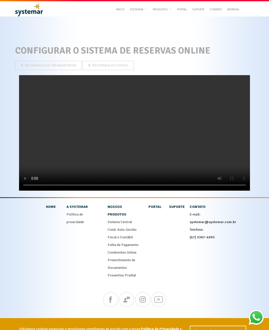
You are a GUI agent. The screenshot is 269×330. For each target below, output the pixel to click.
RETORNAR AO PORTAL (108, 65)
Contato (216, 9)
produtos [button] (162, 9)
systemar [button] (139, 9)
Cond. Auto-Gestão (122, 229)
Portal (182, 9)
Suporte (198, 9)
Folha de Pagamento (123, 245)
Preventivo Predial (122, 275)
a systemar (77, 207)
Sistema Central (120, 222)
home (51, 207)
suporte (177, 207)
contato (198, 207)
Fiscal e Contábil (120, 237)
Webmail (233, 9)
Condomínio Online (122, 252)
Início (120, 9)
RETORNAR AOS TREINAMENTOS (48, 65)
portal (154, 207)
